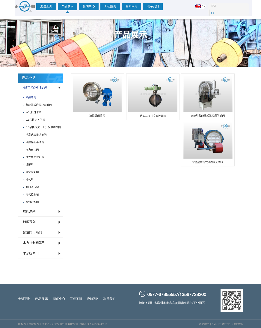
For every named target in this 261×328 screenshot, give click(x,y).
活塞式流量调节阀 (36, 135)
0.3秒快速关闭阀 (35, 120)
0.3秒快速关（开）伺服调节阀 (43, 127)
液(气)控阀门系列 (35, 87)
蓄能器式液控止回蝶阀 (39, 105)
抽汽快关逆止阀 (35, 157)
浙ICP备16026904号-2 (93, 325)
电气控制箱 (32, 195)
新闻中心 (77, 6)
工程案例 (98, 6)
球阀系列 (29, 222)
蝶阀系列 (29, 211)
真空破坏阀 (32, 172)
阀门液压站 (32, 187)
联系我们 (141, 6)
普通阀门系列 (32, 232)
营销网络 (120, 6)
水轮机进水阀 (33, 112)
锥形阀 (30, 165)
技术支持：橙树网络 (231, 325)
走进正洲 (34, 6)
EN (197, 6)
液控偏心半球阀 (35, 142)
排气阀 (30, 180)
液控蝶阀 (31, 97)
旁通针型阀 (32, 202)
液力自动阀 (32, 150)
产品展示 (56, 6)
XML (214, 325)
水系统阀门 (31, 253)
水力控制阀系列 (34, 243)
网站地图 (204, 325)
